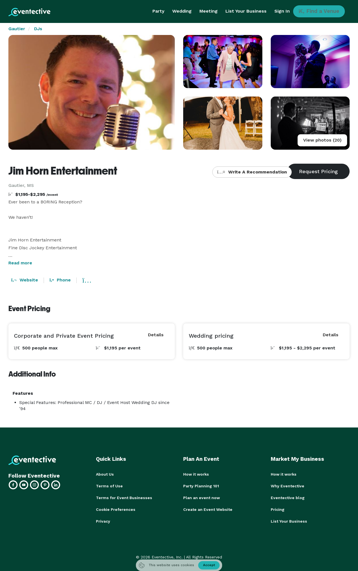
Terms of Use (109, 486)
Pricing (277, 509)
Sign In (282, 11)
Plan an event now (201, 497)
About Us (105, 474)
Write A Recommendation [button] (252, 172)
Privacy (103, 521)
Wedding (182, 11)
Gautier (16, 28)
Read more (20, 262)
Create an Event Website (207, 509)
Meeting (208, 11)
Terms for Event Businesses (124, 497)
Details (156, 334)
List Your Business (246, 11)
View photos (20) (322, 140)
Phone (60, 280)
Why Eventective (287, 486)
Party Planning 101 (201, 486)
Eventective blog (288, 497)
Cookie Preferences (115, 509)
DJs (38, 28)
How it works (196, 474)
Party (158, 11)
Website (24, 280)
